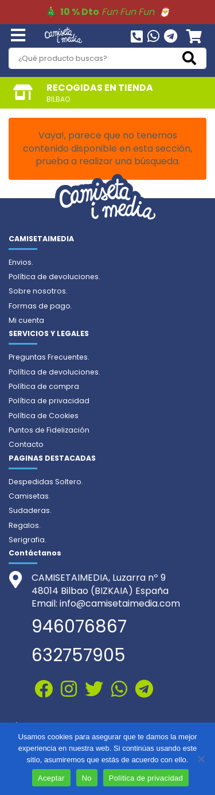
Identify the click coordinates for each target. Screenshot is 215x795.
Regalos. (25, 525)
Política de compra (44, 386)
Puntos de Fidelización (49, 430)
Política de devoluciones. (54, 276)
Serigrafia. (27, 540)
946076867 (79, 627)
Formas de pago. (40, 306)
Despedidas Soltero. (46, 482)
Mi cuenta (26, 320)
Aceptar (51, 778)
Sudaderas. (30, 510)
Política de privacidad (49, 401)
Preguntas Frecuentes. (49, 357)
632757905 (79, 655)
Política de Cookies (44, 415)
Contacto (26, 444)
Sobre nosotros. (38, 291)
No (87, 778)
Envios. (21, 262)
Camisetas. (29, 496)
